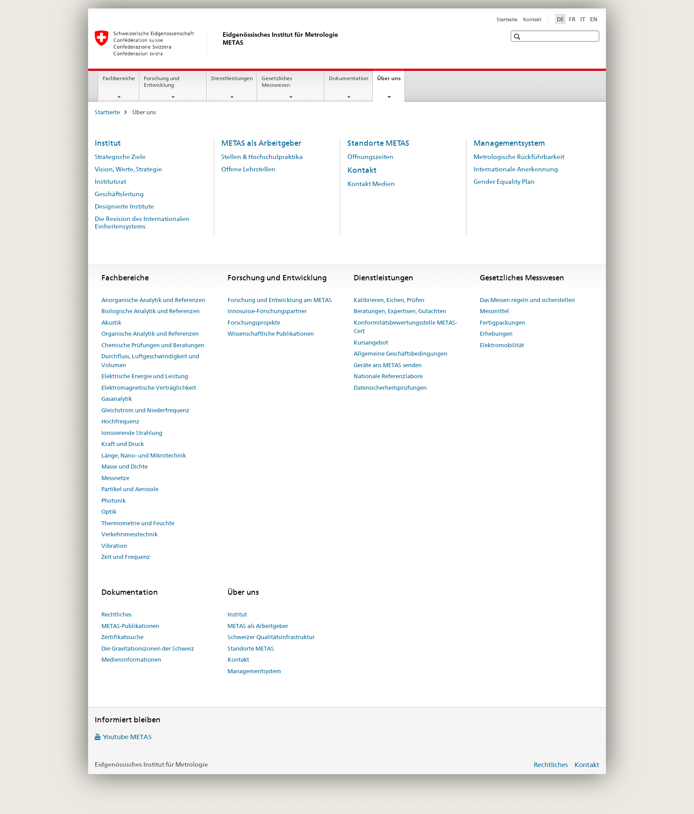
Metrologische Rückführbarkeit (519, 156)
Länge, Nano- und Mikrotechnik (143, 455)
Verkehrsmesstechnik (129, 534)
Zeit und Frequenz (125, 556)
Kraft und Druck (122, 443)
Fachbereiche (119, 78)
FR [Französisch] (572, 19)
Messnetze (115, 477)
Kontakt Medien (371, 183)
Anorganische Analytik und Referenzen (153, 299)
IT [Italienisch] (582, 19)
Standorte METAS (378, 143)
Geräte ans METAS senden (388, 364)
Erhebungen (496, 333)
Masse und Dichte (124, 466)
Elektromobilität (502, 345)
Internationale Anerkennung (516, 169)
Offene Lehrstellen (248, 169)
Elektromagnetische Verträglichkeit (148, 387)
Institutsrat (110, 181)
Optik (108, 511)
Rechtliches (116, 614)
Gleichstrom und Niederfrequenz (145, 410)
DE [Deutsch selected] (560, 19)
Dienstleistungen (232, 78)
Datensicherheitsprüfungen (390, 387)
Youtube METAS (127, 737)
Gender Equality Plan (504, 181)
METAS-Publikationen (130, 625)
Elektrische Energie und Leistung (144, 376)
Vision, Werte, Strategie (128, 169)
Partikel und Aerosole (129, 488)
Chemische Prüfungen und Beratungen (152, 345)
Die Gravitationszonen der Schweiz (147, 648)
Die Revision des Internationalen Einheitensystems (142, 222)
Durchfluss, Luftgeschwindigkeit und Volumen (150, 360)
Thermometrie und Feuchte (137, 523)
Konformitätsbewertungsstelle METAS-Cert (405, 327)
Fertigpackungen (502, 322)
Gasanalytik (116, 398)
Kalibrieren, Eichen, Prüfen (389, 299)
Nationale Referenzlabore (388, 376)
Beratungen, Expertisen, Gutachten (400, 310)
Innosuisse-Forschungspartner (267, 310)
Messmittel (494, 310)
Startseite (507, 19)
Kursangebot (371, 342)
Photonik (113, 500)
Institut (108, 143)
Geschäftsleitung (119, 194)
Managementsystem (509, 143)
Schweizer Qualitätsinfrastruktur (271, 636)
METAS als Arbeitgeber (261, 143)
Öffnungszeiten (370, 156)
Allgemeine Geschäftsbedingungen (400, 353)
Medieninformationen (131, 659)
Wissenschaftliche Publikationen (270, 333)
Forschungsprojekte (253, 322)
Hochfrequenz (120, 421)
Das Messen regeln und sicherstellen (527, 299)
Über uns (391, 81)
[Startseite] (221, 43)
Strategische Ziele (120, 156)
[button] (518, 36)
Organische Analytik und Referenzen (150, 333)
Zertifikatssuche (122, 636)
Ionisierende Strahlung (131, 432)
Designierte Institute (124, 206)
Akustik (111, 322)
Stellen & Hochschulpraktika (262, 156)
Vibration (114, 545)
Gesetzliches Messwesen (277, 81)
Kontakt (532, 19)
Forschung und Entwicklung (161, 81)
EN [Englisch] (594, 19)
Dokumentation (348, 78)
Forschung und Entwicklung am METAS (279, 299)
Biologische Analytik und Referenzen (150, 310)
